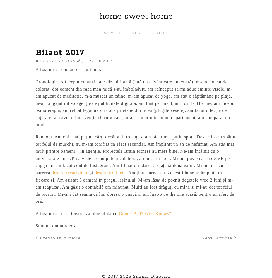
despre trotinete (110, 172)
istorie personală (58, 61)
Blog (135, 33)
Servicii (112, 33)
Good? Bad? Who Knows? (145, 213)
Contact (159, 33)
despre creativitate (70, 172)
